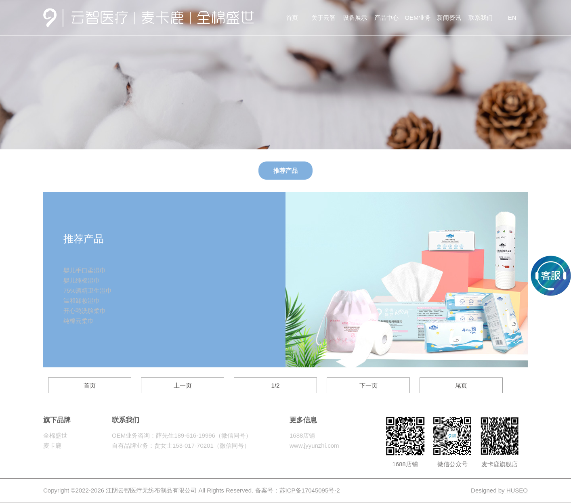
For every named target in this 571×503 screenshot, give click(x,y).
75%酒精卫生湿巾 (87, 290)
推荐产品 (285, 170)
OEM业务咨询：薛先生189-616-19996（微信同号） (182, 435)
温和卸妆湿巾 (81, 300)
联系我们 (480, 17)
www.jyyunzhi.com (314, 445)
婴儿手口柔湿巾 (84, 270)
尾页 (461, 385)
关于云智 (323, 17)
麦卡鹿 (52, 445)
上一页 (183, 385)
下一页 (368, 385)
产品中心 (386, 17)
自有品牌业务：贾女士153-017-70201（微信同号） (181, 445)
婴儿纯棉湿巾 (81, 280)
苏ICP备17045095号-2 (309, 490)
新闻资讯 (449, 17)
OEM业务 (417, 17)
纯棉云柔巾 (78, 320)
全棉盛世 (55, 435)
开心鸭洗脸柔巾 (84, 310)
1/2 (275, 385)
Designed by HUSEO (499, 490)
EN (512, 17)
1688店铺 (302, 435)
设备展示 (355, 17)
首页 (292, 17)
